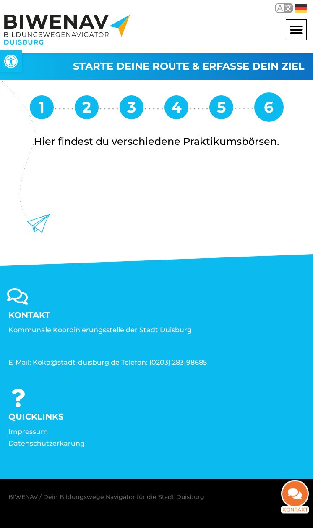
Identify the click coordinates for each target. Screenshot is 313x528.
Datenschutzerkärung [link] (46, 443)
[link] (11, 61)
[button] (296, 29)
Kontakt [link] (295, 515)
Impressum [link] (28, 432)
